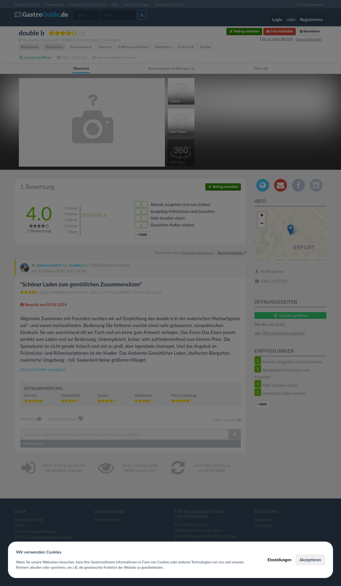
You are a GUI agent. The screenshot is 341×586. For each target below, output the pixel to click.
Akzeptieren (310, 559)
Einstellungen (279, 559)
